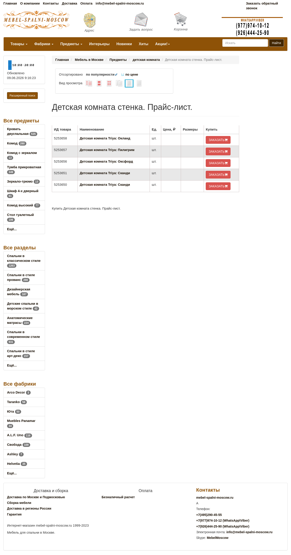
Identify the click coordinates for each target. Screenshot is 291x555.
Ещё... (12, 229)
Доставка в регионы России (29, 508)
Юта (14, 411)
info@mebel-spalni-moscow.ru (120, 3)
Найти (276, 43)
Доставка (69, 3)
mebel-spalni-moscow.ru (214, 497)
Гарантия (14, 514)
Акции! (162, 44)
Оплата (86, 3)
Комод (16, 143)
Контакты (51, 3)
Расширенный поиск (22, 95)
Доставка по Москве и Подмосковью (36, 497)
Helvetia (17, 464)
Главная (10, 3)
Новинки (124, 44)
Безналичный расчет (118, 497)
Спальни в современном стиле (23, 336)
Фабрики (43, 44)
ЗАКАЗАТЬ (218, 140)
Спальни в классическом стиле (23, 260)
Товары (19, 44)
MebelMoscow (217, 538)
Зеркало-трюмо (23, 181)
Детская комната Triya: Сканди (105, 173)
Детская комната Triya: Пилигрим (107, 150)
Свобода (18, 444)
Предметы (71, 44)
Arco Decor (19, 392)
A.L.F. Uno (19, 435)
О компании (30, 3)
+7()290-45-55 (209, 515)
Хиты (143, 44)
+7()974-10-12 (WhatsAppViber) (222, 520)
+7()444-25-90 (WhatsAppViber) (222, 526)
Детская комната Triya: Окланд (105, 138)
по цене (129, 74)
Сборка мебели (19, 503)
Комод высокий (23, 205)
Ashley (15, 454)
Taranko (17, 402)
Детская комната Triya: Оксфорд (106, 161)
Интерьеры (99, 44)
